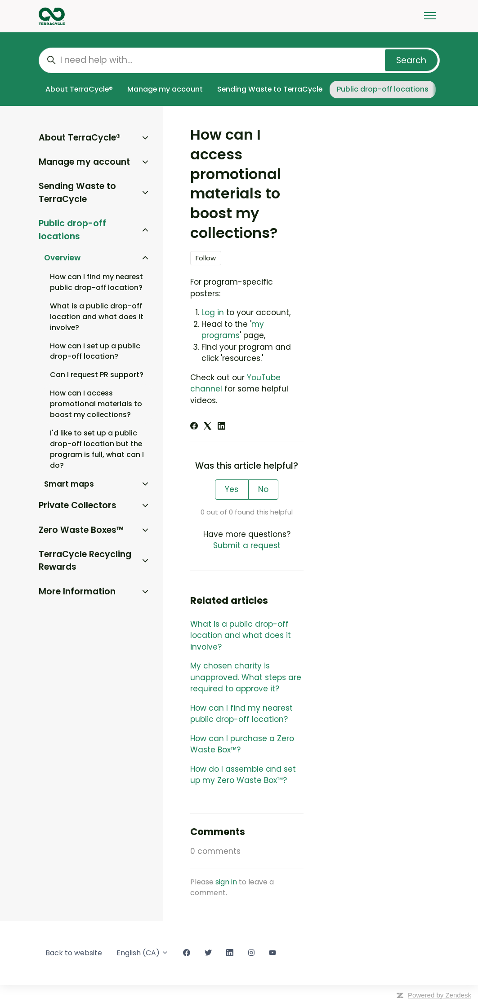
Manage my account (165, 89)
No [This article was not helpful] (263, 489)
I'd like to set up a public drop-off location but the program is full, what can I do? (97, 449)
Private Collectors (77, 505)
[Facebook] (194, 427)
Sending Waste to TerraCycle (269, 89)
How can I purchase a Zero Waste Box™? (242, 744)
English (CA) (142, 953)
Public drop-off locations (383, 89)
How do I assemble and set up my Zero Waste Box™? (243, 775)
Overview (62, 257)
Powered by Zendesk (439, 995)
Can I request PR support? (96, 374)
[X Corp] (207, 427)
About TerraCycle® (79, 89)
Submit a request (247, 545)
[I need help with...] (239, 60)
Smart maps (69, 484)
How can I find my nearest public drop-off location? (241, 714)
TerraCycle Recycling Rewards (85, 560)
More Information (77, 591)
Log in (212, 312)
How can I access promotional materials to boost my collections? (96, 404)
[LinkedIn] (221, 427)
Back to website (73, 953)
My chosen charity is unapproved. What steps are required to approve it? (245, 677)
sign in (226, 882)
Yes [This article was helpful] (231, 489)
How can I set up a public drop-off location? (95, 351)
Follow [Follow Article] (206, 258)
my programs (232, 330)
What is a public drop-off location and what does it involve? (240, 635)
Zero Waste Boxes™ (81, 530)
